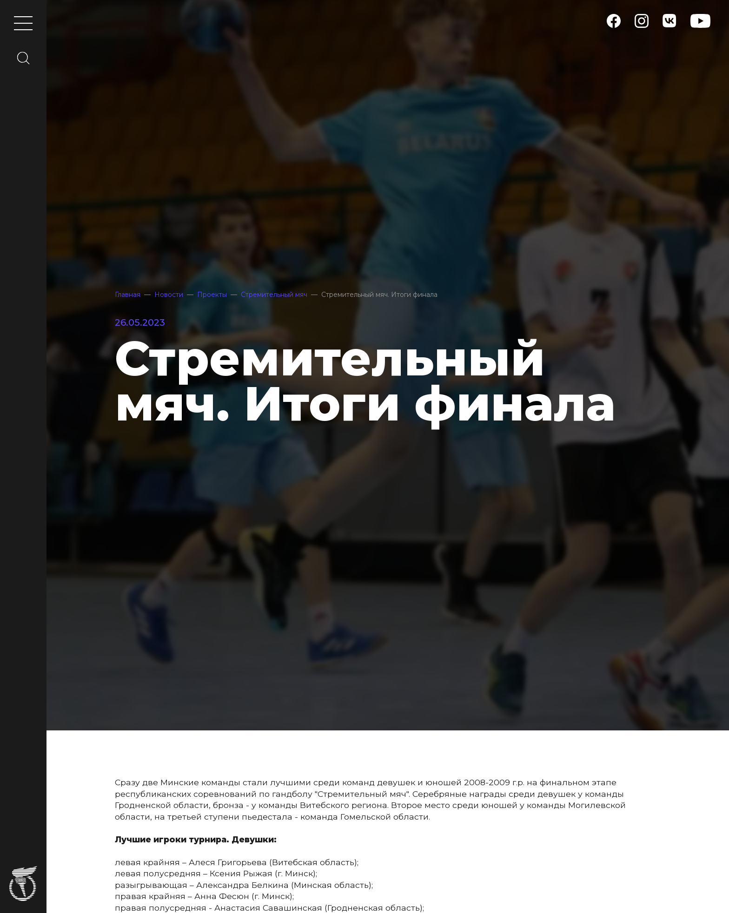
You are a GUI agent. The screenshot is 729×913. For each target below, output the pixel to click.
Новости (168, 294)
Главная (127, 294)
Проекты (212, 294)
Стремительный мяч (274, 294)
